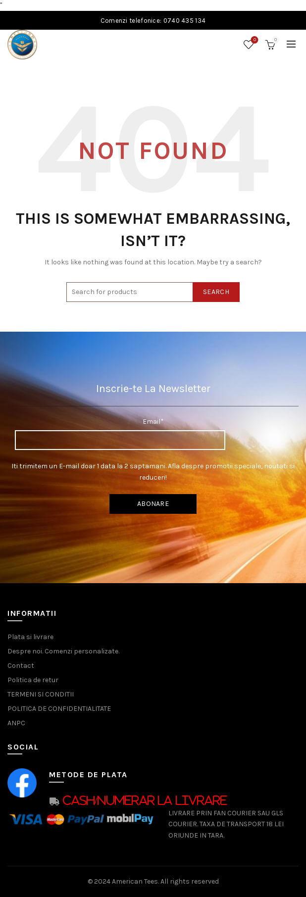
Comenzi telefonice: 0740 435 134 (153, 20)
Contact (20, 665)
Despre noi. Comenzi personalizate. (63, 651)
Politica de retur (32, 680)
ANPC (16, 723)
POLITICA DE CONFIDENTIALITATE (59, 708)
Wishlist (253, 40)
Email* (153, 421)
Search (216, 292)
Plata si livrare (30, 637)
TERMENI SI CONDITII (40, 694)
